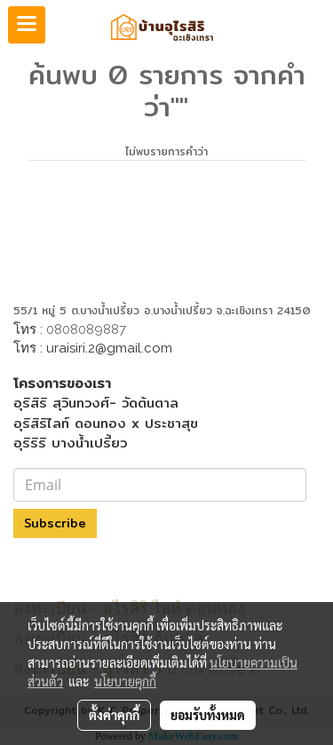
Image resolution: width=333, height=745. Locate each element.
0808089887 (86, 329)
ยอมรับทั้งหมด (207, 715)
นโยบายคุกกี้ (125, 681)
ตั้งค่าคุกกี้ (114, 715)
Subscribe (55, 523)
